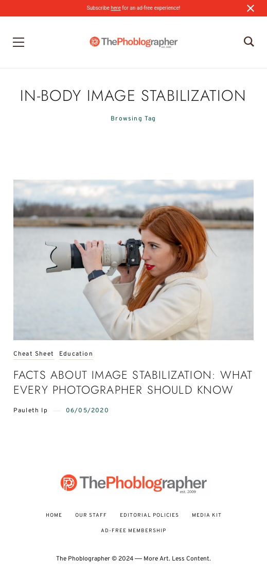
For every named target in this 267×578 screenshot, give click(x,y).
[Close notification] (250, 8)
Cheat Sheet (33, 354)
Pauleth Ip (30, 411)
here (115, 8)
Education (76, 354)
